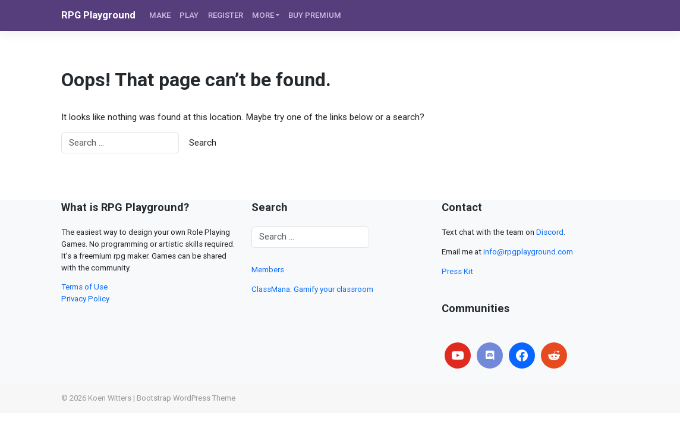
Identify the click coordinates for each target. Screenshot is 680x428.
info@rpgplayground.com (528, 251)
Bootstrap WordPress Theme (186, 398)
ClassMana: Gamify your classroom (312, 289)
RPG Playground (98, 15)
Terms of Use (84, 286)
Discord (549, 232)
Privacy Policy (85, 298)
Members (267, 269)
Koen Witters (109, 398)
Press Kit (457, 271)
